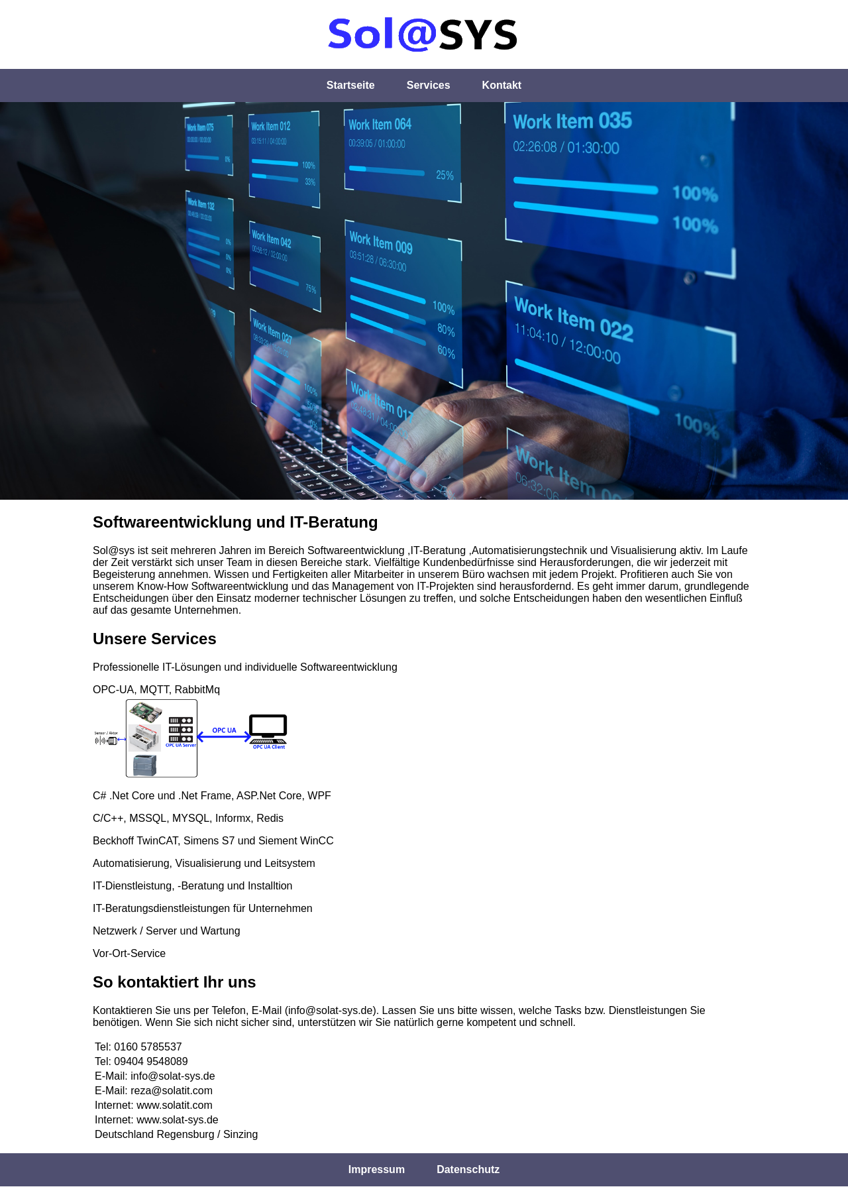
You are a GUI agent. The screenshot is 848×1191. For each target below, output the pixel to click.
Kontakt (502, 85)
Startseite (351, 85)
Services (428, 85)
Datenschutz (468, 1169)
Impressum (376, 1169)
